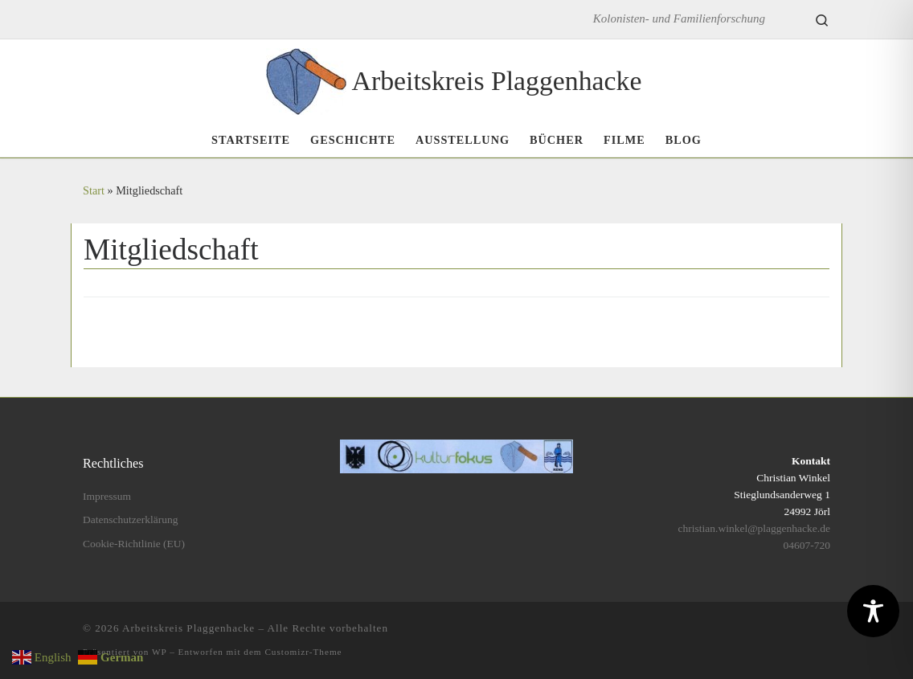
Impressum (107, 496)
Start (93, 190)
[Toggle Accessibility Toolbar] (873, 611)
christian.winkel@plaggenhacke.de (754, 528)
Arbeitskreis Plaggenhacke (188, 628)
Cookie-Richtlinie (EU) (134, 544)
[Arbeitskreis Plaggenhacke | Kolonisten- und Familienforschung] (306, 78)
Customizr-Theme (303, 652)
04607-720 (806, 545)
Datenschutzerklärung (130, 519)
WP (159, 652)
